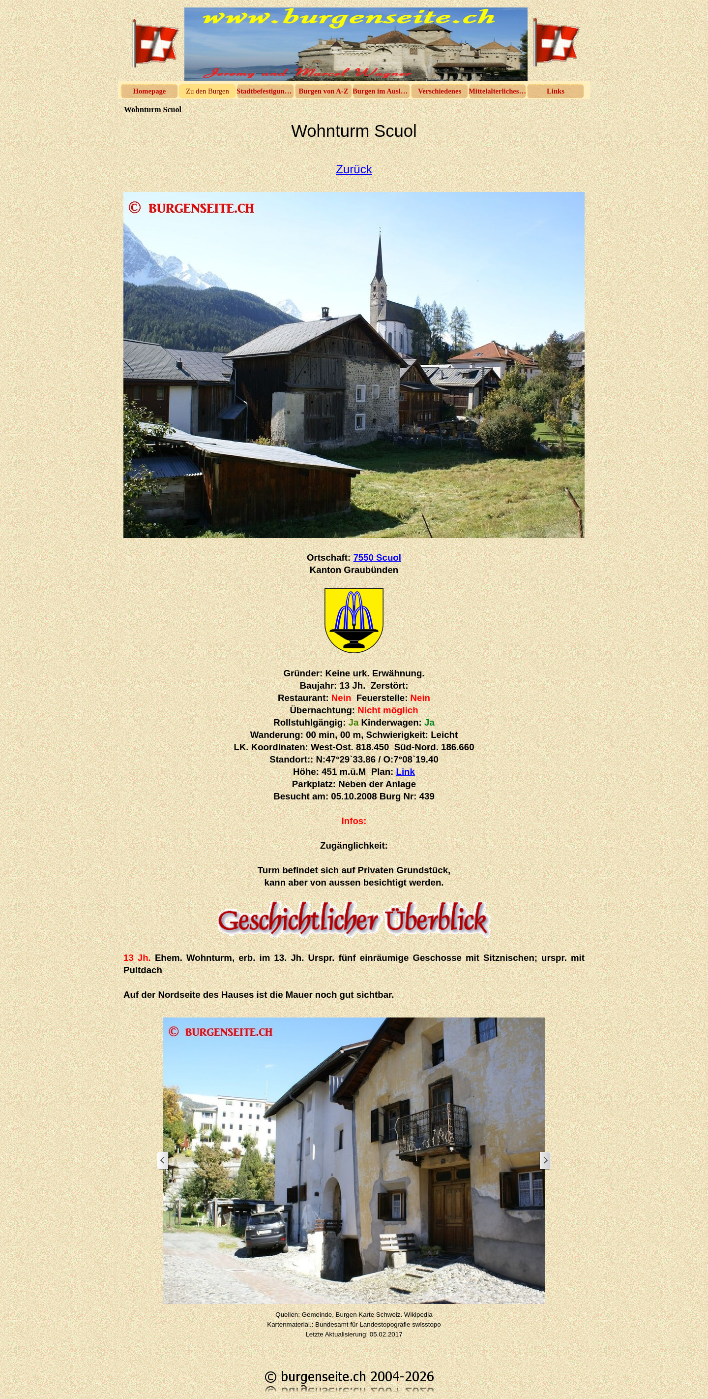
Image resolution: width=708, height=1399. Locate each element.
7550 (377, 557)
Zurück (354, 169)
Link (405, 771)
